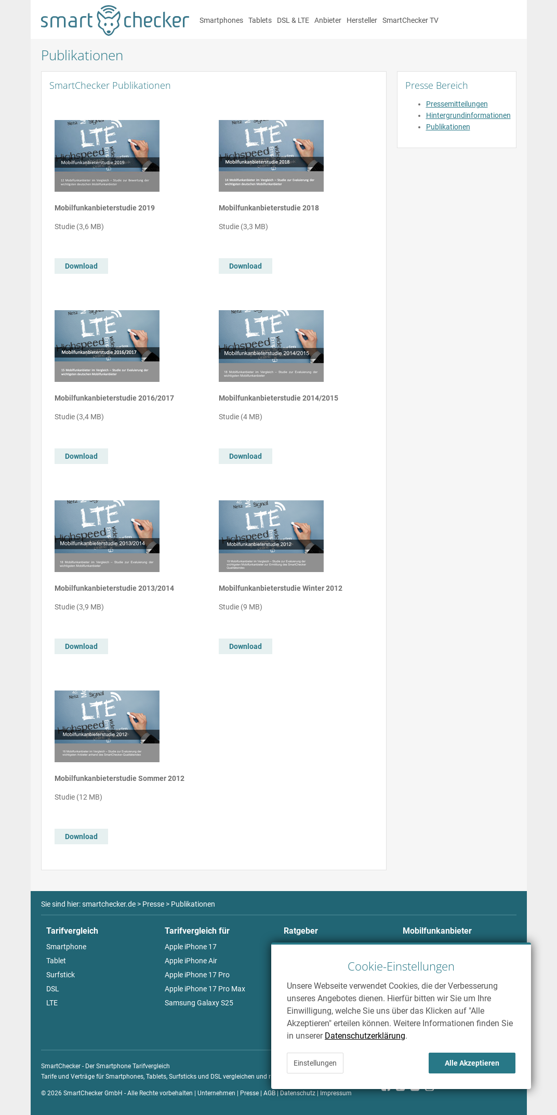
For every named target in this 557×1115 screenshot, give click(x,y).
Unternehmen (216, 1093)
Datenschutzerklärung (365, 1036)
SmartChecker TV (410, 20)
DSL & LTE (293, 20)
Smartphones (221, 20)
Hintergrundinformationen (468, 115)
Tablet (56, 961)
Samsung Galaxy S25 (199, 1003)
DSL (52, 989)
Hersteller (362, 20)
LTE (52, 1003)
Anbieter (327, 20)
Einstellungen (315, 1063)
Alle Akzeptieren (472, 1063)
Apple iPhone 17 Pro (197, 975)
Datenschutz (297, 1093)
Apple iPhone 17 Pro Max (205, 989)
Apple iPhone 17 (191, 947)
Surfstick (60, 975)
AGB (269, 1093)
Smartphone (66, 947)
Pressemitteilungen (457, 104)
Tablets (260, 20)
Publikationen (448, 127)
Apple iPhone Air (191, 961)
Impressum (336, 1093)
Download (81, 266)
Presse (249, 1093)
